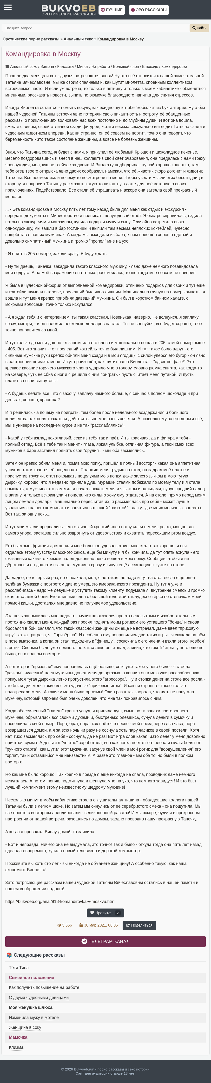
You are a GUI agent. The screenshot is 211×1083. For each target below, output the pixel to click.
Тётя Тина (19, 967)
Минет (82, 66)
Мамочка (18, 1037)
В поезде (150, 66)
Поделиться (139, 925)
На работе (101, 66)
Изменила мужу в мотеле (34, 1017)
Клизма (16, 1047)
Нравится (105, 913)
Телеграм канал (105, 941)
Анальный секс (78, 39)
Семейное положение (31, 977)
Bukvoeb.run (84, 1069)
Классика (65, 66)
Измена (47, 66)
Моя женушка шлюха (31, 1007)
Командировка (174, 66)
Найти (199, 28)
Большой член (126, 66)
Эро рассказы (149, 10)
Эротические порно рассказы (31, 39)
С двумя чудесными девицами (39, 997)
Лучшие (112, 10)
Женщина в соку (25, 1027)
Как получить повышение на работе (44, 987)
